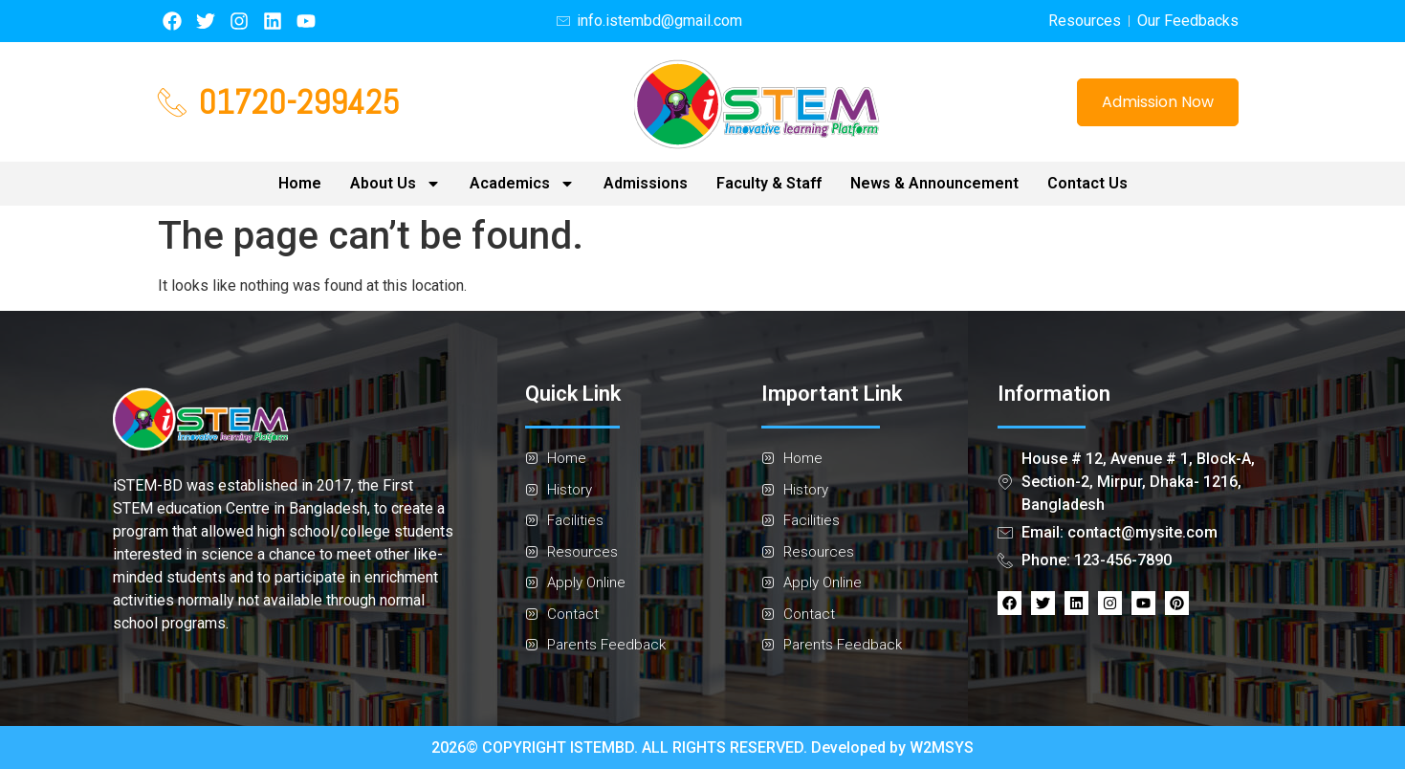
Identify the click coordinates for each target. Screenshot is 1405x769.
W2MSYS (942, 747)
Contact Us (1087, 183)
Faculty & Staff (769, 183)
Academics (522, 183)
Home (299, 183)
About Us (395, 183)
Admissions (646, 183)
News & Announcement (934, 183)
